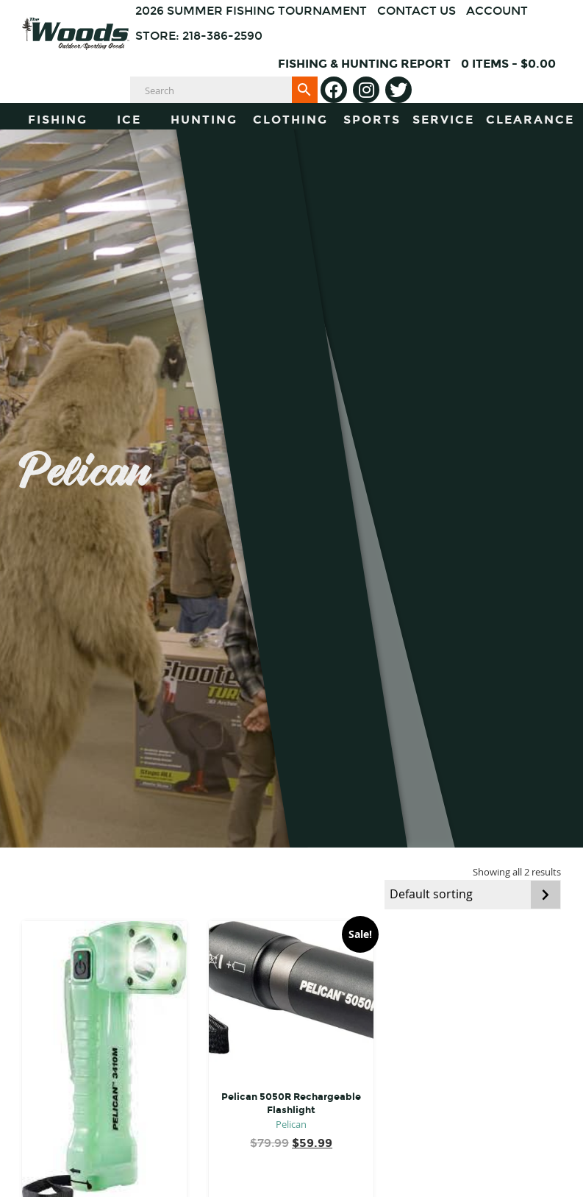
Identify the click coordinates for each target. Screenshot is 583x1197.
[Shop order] (473, 894)
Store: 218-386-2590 (198, 36)
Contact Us (416, 11)
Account (497, 11)
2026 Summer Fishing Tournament (251, 11)
